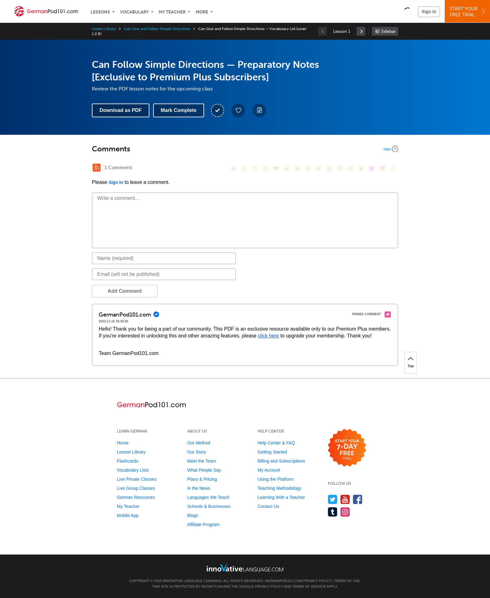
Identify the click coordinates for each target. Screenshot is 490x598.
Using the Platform (275, 479)
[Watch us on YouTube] (345, 499)
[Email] (164, 274)
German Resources (136, 497)
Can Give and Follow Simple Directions (157, 29)
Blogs (192, 515)
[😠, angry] (286, 168)
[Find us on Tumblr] (333, 512)
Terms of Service (309, 586)
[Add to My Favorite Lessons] (238, 110)
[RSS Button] (96, 167)
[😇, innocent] (339, 168)
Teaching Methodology (279, 488)
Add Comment (125, 291)
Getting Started (272, 451)
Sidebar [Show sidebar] (388, 31)
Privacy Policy (317, 581)
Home (122, 442)
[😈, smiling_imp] (371, 168)
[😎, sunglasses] (276, 168)
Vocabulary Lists (133, 470)
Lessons (100, 12)
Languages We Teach (208, 497)
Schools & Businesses (209, 506)
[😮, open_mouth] (361, 168)
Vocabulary (134, 12)
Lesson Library (104, 29)
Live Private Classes (137, 479)
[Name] (164, 258)
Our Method (198, 442)
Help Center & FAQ (276, 442)
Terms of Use (347, 581)
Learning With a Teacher (281, 497)
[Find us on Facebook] (357, 499)
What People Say (204, 470)
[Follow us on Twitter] (333, 499)
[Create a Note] (259, 110)
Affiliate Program (203, 524)
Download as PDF (120, 110)
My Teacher (172, 12)
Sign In (429, 11)
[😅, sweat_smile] (307, 168)
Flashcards (127, 461)
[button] (408, 11)
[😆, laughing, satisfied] (297, 168)
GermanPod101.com (283, 581)
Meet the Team (201, 461)
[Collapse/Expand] (245, 149)
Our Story (196, 451)
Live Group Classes (136, 488)
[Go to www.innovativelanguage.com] (245, 567)
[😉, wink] (318, 168)
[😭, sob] (329, 168)
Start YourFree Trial (468, 12)
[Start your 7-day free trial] (347, 448)
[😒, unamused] (265, 168)
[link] (361, 31)
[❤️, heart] (382, 168)
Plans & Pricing (202, 479)
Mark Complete (179, 110)
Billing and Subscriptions (281, 461)
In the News (198, 488)
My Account (269, 470)
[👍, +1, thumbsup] (393, 168)
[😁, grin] (254, 168)
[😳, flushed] (244, 168)
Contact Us (268, 506)
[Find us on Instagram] (345, 512)
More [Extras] (202, 12)
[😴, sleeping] (350, 168)
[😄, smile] (233, 168)
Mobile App (127, 515)
